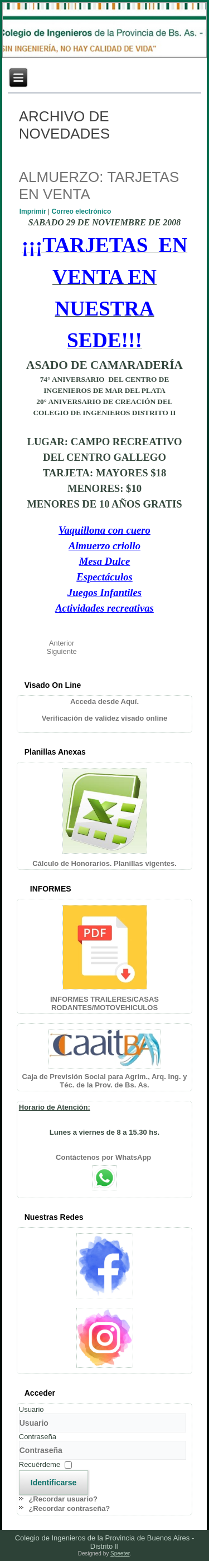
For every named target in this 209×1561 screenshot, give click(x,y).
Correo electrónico (81, 211)
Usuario (31, 1409)
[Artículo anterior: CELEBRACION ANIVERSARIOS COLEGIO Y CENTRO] (62, 643)
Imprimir (34, 211)
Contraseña (37, 1436)
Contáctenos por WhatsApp (104, 1157)
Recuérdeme (39, 1464)
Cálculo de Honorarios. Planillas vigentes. (104, 863)
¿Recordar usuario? (63, 1499)
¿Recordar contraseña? (69, 1508)
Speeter (119, 1553)
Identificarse (53, 1482)
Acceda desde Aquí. (104, 701)
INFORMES (50, 888)
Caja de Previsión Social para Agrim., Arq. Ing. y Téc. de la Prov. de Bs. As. (104, 1080)
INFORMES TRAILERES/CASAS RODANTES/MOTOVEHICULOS (104, 1003)
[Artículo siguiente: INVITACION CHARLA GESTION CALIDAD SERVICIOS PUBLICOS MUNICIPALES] (62, 651)
